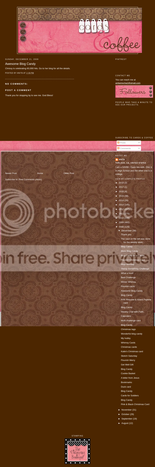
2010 (121, 218)
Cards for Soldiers (130, 395)
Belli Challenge (128, 277)
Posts (121, 142)
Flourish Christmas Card (133, 260)
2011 (121, 213)
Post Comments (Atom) (30, 179)
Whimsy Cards (128, 342)
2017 (121, 187)
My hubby (126, 338)
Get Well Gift (127, 364)
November (126, 409)
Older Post (69, 173)
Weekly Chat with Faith (132, 311)
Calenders (126, 316)
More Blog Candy (129, 251)
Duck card (126, 386)
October (125, 414)
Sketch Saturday (129, 356)
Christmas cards (129, 347)
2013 (121, 204)
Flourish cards (128, 286)
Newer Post (11, 173)
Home (40, 173)
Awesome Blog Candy (20, 64)
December (126, 230)
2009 (121, 222)
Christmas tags (128, 329)
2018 (121, 182)
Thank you (126, 234)
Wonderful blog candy (131, 333)
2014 (121, 200)
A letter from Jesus (130, 378)
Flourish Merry (128, 360)
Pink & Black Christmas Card (135, 404)
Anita (122, 159)
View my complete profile (130, 179)
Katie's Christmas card (132, 351)
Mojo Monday (127, 264)
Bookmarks (126, 382)
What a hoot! (127, 273)
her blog (49, 68)
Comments (124, 148)
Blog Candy (126, 246)
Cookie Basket (128, 373)
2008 (121, 227)
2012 (121, 209)
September (127, 418)
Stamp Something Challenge (135, 268)
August (125, 423)
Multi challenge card (131, 320)
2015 (121, 196)
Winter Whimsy (128, 282)
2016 (121, 191)
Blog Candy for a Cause (132, 255)
